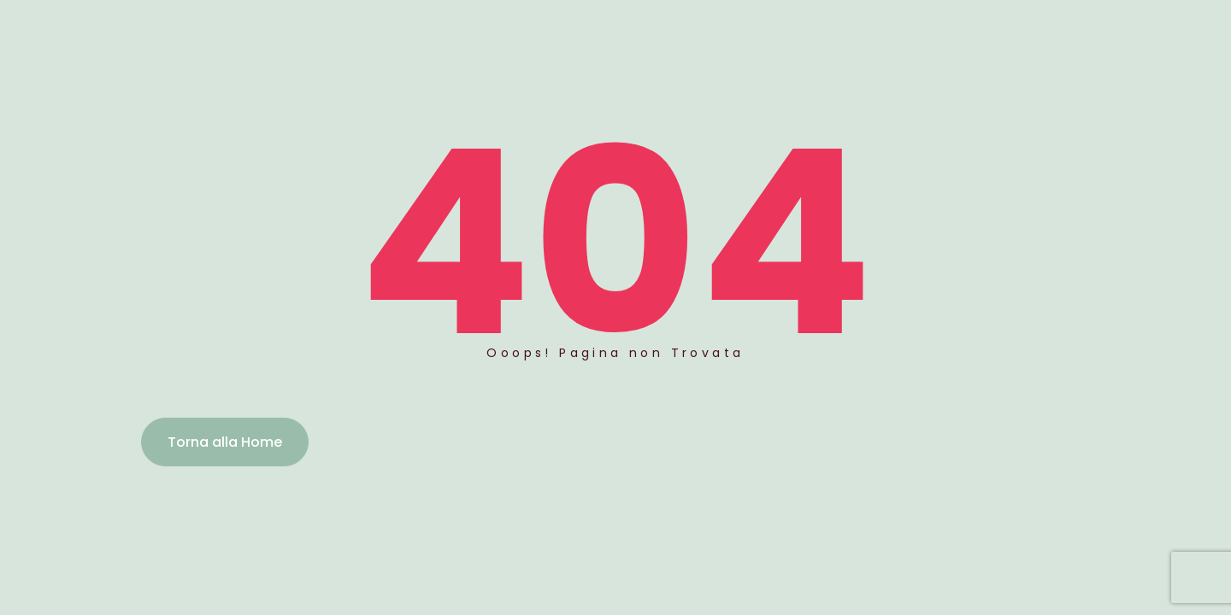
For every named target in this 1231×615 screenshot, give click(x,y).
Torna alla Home (225, 442)
